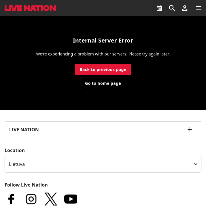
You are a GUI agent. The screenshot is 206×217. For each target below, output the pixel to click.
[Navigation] (198, 8)
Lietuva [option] (17, 164)
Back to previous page (103, 69)
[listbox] (103, 164)
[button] (184, 8)
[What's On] (159, 8)
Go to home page (103, 83)
